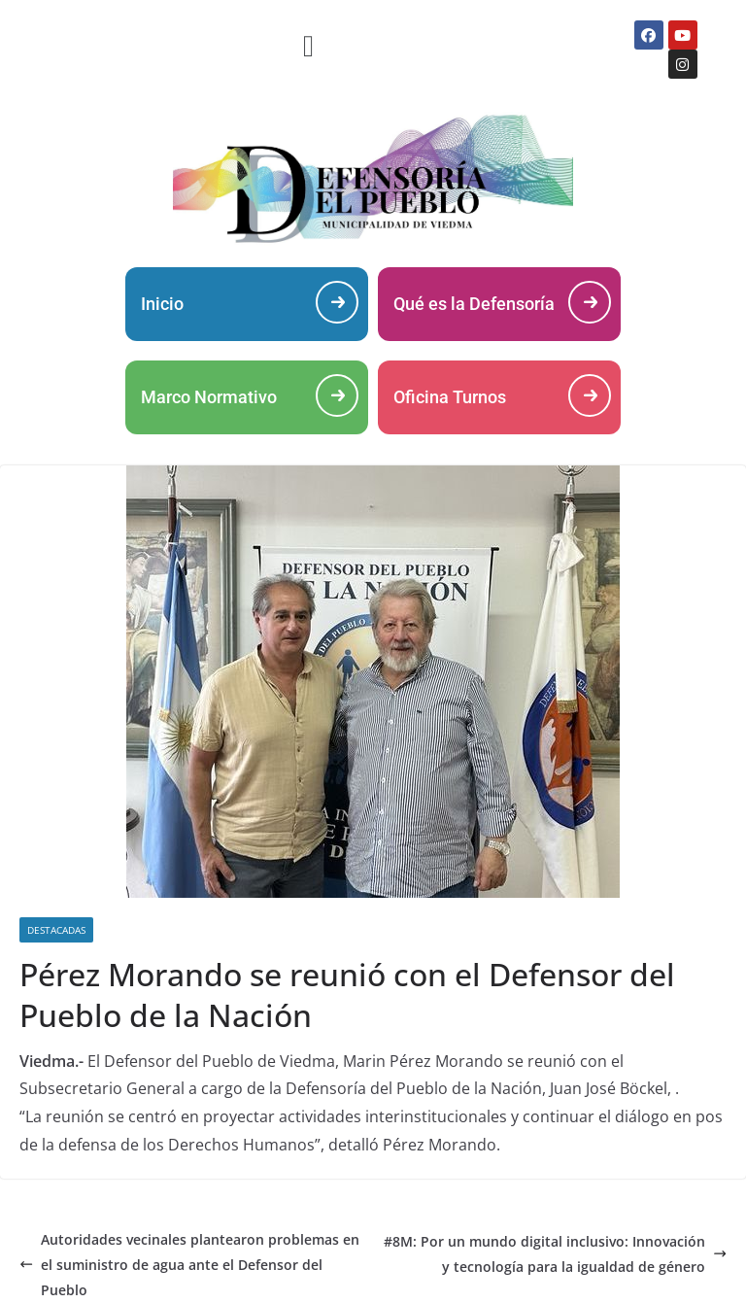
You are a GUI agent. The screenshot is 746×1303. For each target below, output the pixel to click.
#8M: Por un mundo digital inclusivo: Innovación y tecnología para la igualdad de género (555, 1254)
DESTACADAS (56, 930)
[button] (308, 45)
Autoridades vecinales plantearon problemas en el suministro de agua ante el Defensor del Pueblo (189, 1264)
